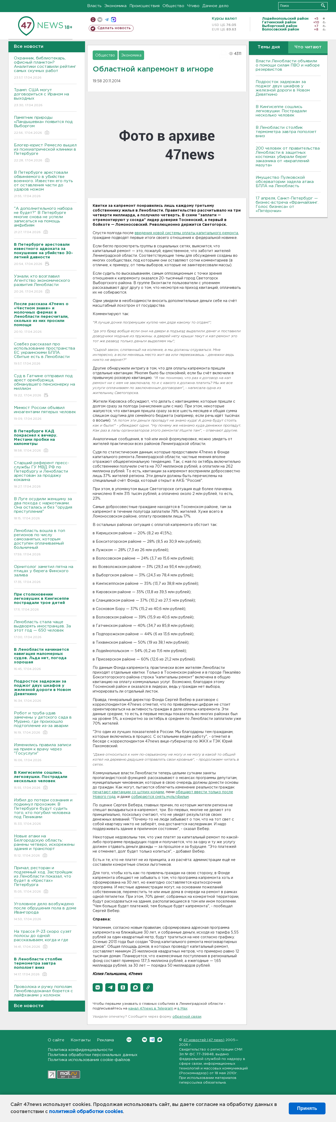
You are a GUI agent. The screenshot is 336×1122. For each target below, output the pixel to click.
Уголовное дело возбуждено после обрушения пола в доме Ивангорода (45, 911)
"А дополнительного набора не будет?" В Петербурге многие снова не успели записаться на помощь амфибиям (45, 220)
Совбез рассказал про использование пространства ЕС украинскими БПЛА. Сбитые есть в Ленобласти (45, 354)
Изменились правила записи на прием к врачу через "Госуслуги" (45, 752)
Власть (94, 6)
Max (159, 1039)
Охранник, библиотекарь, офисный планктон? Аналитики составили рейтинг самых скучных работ (45, 68)
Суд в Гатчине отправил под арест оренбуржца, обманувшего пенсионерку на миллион (45, 386)
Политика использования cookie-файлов (89, 1060)
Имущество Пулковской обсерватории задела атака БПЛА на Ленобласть (285, 182)
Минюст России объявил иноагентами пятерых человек (45, 413)
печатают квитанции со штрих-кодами (128, 792)
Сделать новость (114, 28)
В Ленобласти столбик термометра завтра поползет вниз (286, 132)
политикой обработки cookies (86, 1112)
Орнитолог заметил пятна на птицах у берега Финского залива (45, 574)
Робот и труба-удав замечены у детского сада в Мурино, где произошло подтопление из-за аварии (45, 723)
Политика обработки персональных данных (93, 1055)
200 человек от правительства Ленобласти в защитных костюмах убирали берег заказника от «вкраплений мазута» (288, 157)
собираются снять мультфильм (160, 796)
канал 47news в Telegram (150, 1008)
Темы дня (269, 47)
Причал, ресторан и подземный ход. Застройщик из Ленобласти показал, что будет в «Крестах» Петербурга (45, 880)
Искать (323, 5)
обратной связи (186, 1016)
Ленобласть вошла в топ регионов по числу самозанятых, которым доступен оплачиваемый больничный (45, 543)
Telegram (152, 1039)
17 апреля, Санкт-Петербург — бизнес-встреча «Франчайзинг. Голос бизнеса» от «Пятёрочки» (287, 205)
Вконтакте (129, 1039)
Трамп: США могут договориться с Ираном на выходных (45, 97)
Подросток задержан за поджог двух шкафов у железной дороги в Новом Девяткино (283, 88)
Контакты (81, 1040)
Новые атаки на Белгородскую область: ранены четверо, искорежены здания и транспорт (45, 846)
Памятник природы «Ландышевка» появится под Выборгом (45, 125)
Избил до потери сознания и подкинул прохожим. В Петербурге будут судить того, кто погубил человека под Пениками (45, 812)
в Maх (182, 1008)
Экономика (115, 6)
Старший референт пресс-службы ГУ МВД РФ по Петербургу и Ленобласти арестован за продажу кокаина (45, 475)
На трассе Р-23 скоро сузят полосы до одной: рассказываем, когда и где (45, 939)
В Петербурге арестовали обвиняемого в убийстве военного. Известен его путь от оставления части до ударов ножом (45, 184)
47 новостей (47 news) (203, 1040)
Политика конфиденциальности (80, 1050)
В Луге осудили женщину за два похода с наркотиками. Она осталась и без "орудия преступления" (45, 509)
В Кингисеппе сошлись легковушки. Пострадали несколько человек (281, 111)
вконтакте (99, 19)
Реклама (105, 1040)
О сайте (56, 1040)
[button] (98, 987)
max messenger (113, 19)
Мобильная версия (93, 19)
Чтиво (193, 6)
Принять (307, 1108)
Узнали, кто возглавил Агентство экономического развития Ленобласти (45, 284)
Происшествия (144, 6)
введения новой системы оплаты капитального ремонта (186, 233)
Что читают (308, 47)
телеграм (106, 19)
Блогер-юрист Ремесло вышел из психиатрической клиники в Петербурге (45, 153)
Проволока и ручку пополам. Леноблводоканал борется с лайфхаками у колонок (45, 994)
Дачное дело (215, 6)
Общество (173, 6)
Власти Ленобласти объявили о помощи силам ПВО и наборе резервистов (288, 65)
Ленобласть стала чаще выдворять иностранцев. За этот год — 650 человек (45, 629)
